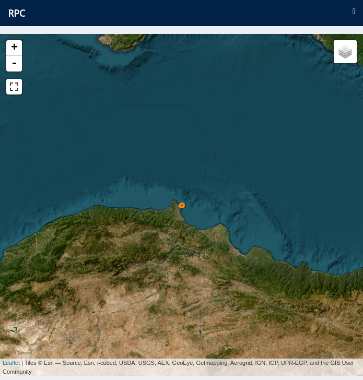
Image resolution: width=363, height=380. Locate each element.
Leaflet (11, 359)
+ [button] (14, 48)
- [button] (14, 64)
